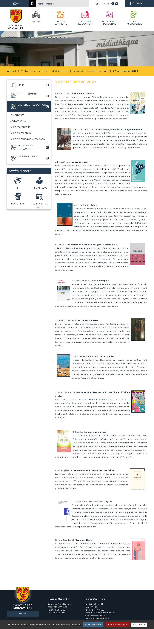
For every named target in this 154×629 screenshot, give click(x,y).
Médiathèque (60, 71)
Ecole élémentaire (20, 133)
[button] (29, 85)
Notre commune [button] (60, 22)
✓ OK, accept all (93, 624)
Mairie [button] (36, 21)
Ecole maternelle (19, 127)
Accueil (11, 71)
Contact (140, 3)
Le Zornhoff (16, 115)
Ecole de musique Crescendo (27, 139)
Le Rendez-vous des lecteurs (90, 71)
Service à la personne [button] (109, 22)
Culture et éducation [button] (85, 22)
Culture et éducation (34, 71)
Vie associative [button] (134, 22)
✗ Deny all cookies (117, 624)
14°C (17, 3)
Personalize (139, 624)
